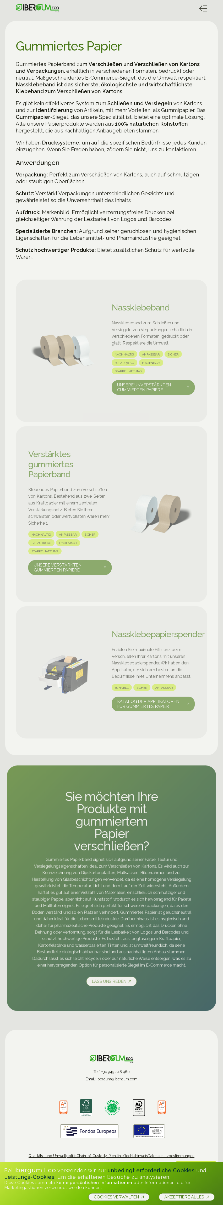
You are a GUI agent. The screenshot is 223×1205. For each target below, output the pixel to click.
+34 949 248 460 (115, 1072)
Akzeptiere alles (184, 1197)
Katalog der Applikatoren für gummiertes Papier (148, 705)
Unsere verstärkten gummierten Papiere (57, 569)
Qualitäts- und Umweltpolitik (53, 1156)
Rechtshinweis (136, 1156)
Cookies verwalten (116, 1197)
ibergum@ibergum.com (117, 1079)
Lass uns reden (109, 980)
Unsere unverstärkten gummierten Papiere (144, 389)
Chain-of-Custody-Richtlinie (100, 1156)
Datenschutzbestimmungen (171, 1156)
